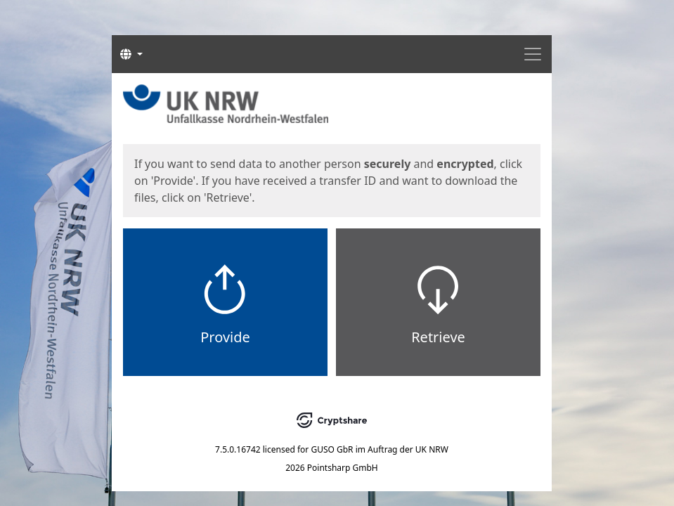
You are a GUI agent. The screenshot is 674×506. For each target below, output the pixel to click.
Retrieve (438, 336)
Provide (225, 336)
